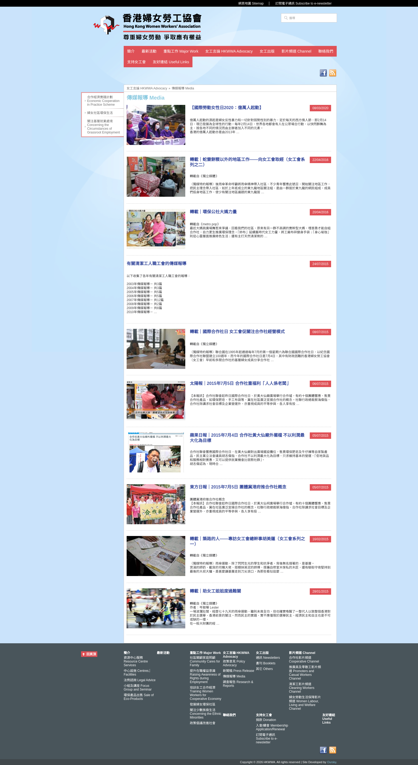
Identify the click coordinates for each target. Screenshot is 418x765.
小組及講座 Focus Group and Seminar (138, 687)
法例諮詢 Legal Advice (139, 680)
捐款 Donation (266, 720)
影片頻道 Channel (296, 51)
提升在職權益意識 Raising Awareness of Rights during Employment (205, 676)
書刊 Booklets (265, 663)
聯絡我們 (325, 51)
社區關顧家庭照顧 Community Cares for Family (205, 661)
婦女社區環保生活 (100, 113)
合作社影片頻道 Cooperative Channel (304, 659)
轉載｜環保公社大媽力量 (213, 212)
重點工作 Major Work (180, 51)
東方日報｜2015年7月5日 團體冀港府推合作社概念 (238, 487)
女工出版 (267, 51)
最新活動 (149, 51)
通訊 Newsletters (268, 658)
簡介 (131, 51)
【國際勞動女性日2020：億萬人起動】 (226, 107)
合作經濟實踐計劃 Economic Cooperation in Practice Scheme (103, 101)
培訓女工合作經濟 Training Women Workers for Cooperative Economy (205, 693)
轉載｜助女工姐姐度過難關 (215, 591)
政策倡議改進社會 (202, 723)
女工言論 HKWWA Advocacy (229, 51)
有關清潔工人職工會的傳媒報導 (156, 263)
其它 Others (264, 669)
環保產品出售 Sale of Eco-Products (139, 697)
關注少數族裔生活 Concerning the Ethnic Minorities (205, 713)
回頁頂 (91, 654)
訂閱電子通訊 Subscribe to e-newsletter (303, 3)
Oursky (331, 762)
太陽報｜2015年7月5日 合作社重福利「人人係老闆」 (240, 383)
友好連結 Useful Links (171, 62)
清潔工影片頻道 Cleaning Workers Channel (301, 687)
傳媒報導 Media (183, 88)
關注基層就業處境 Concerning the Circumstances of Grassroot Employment (103, 126)
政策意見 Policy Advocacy (234, 663)
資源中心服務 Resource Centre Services (136, 661)
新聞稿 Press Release (238, 671)
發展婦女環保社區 (202, 704)
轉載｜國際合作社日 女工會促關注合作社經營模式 (237, 331)
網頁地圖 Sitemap (251, 3)
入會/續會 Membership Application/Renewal (272, 727)
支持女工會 (136, 62)
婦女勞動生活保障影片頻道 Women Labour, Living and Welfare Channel (305, 703)
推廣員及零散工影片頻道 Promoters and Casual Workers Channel (305, 672)
